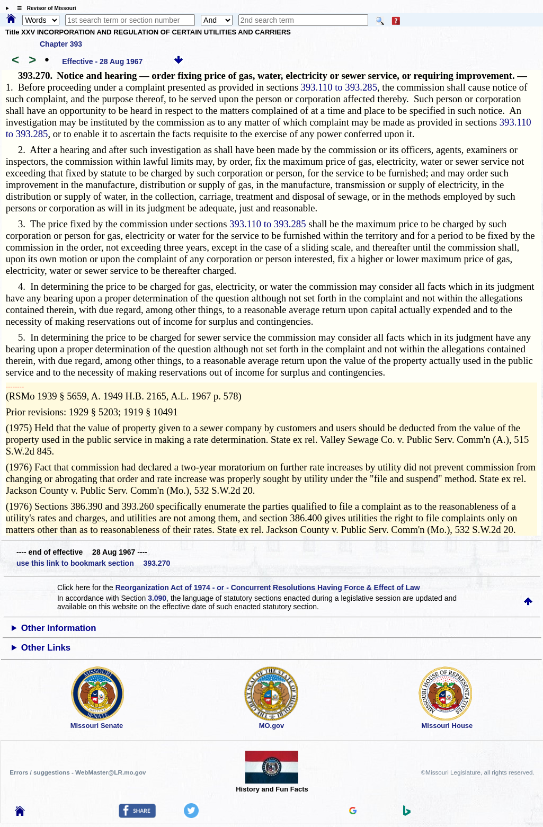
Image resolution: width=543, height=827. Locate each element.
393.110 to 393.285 (339, 87)
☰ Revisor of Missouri (44, 8)
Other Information (58, 628)
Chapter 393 (61, 44)
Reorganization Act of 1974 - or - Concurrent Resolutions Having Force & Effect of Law (267, 587)
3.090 (157, 598)
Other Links (45, 648)
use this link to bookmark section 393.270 (93, 563)
